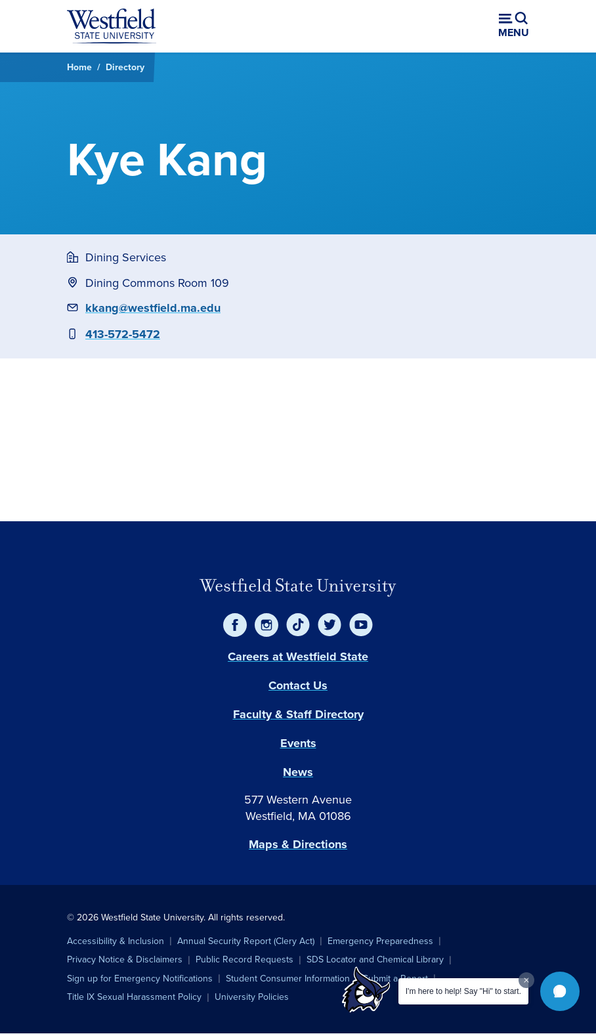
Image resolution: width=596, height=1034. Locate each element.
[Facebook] (235, 625)
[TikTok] (298, 625)
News (298, 772)
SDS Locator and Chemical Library (375, 959)
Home (79, 67)
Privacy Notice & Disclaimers (124, 959)
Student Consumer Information (288, 978)
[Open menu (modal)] (513, 26)
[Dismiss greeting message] (526, 980)
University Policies (252, 997)
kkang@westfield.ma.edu (153, 307)
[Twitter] (329, 625)
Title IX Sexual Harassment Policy (134, 997)
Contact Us (298, 685)
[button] (560, 991)
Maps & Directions (298, 844)
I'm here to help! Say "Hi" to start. (463, 991)
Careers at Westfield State (298, 656)
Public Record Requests (244, 959)
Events (298, 743)
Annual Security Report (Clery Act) (245, 941)
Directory (125, 67)
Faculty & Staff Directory (298, 714)
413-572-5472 (122, 334)
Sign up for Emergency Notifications (140, 978)
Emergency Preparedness (380, 941)
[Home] (111, 26)
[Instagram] (266, 625)
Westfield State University (298, 585)
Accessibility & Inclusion (115, 941)
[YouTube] (361, 625)
